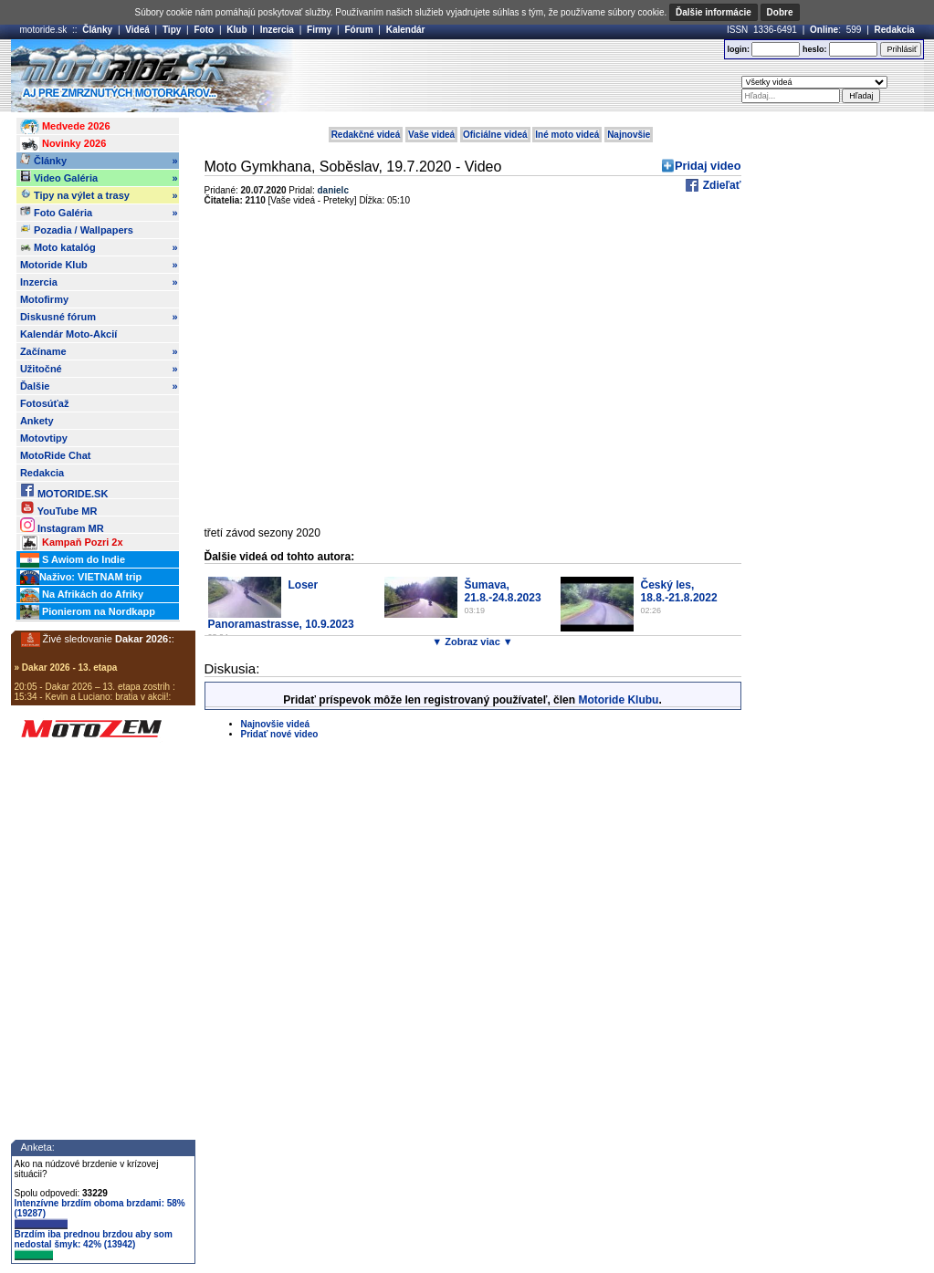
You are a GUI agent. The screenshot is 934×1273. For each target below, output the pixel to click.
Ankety (37, 420)
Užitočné (99, 368)
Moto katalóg (99, 247)
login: (738, 49)
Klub (236, 30)
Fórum (358, 30)
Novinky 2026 (63, 144)
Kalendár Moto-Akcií (68, 334)
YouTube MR (58, 508)
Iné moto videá (567, 135)
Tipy (172, 30)
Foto (204, 30)
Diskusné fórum (99, 316)
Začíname (99, 351)
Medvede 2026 (65, 127)
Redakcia (895, 30)
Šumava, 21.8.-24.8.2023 (503, 591)
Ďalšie (99, 386)
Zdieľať (719, 185)
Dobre (780, 12)
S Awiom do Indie (72, 560)
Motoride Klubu (618, 700)
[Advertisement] (494, 75)
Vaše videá (431, 135)
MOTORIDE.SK (64, 490)
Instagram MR (62, 525)
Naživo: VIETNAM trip (81, 577)
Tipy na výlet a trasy (99, 195)
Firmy (319, 30)
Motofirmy (44, 299)
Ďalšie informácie (713, 12)
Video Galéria (99, 178)
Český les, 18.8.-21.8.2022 (679, 591)
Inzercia (277, 30)
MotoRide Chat (55, 455)
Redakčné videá (366, 135)
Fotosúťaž (44, 403)
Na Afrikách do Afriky (81, 595)
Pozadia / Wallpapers (76, 229)
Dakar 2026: (143, 638)
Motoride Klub (99, 264)
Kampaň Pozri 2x (71, 543)
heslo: (815, 49)
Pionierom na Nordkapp (87, 612)
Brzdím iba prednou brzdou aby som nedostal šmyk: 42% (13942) (94, 1244)
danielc (333, 190)
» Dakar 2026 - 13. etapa (66, 668)
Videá (137, 30)
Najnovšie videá (275, 724)
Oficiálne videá (495, 135)
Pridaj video (708, 165)
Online (824, 30)
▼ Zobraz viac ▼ (472, 641)
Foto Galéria (99, 212)
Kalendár (405, 30)
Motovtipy (44, 438)
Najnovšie (628, 135)
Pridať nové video (280, 734)
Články (97, 30)
